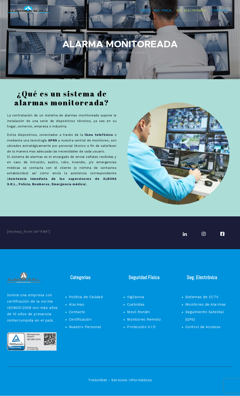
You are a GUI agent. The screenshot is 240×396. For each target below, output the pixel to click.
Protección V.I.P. (141, 327)
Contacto (77, 312)
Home (98, 52)
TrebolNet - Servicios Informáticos (120, 380)
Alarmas (76, 304)
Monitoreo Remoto (144, 319)
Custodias (136, 304)
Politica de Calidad (86, 297)
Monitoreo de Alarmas (205, 304)
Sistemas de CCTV (202, 297)
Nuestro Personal (85, 327)
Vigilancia (135, 297)
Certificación (80, 319)
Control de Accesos (203, 327)
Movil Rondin (138, 312)
